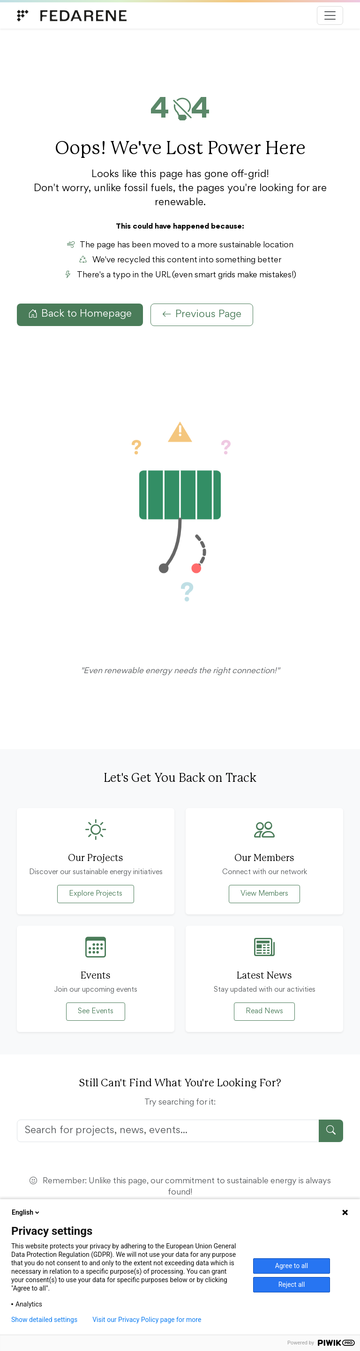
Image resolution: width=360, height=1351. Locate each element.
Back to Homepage (80, 314)
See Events (95, 1011)
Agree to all (291, 1265)
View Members (264, 894)
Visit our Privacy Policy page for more (146, 1319)
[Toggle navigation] (330, 15)
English (26, 1212)
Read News (264, 1011)
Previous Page (201, 314)
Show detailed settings (44, 1319)
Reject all (291, 1284)
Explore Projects (95, 894)
